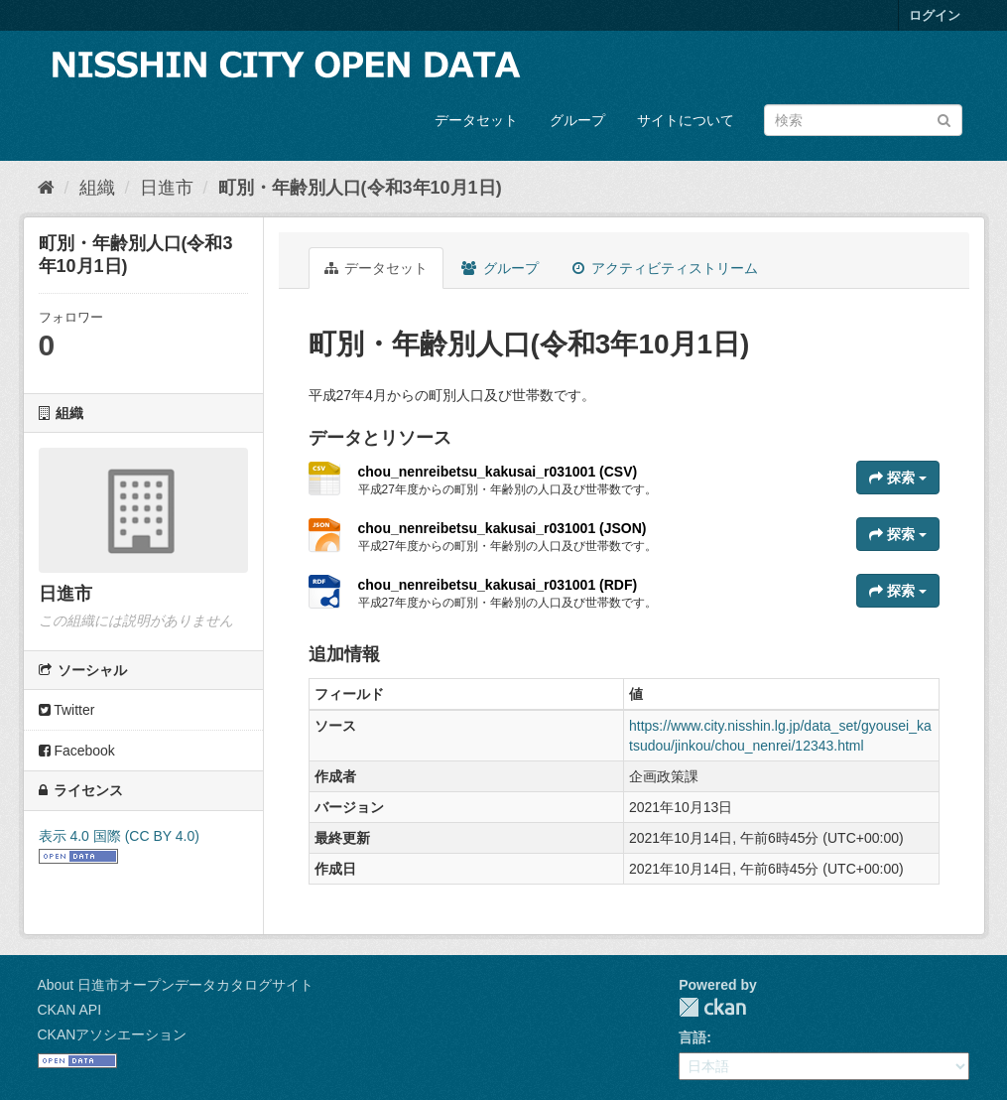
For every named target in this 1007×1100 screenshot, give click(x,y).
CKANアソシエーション (113, 1034)
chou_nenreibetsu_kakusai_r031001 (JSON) (502, 528)
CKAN (712, 1007)
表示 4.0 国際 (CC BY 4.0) (119, 836)
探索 (898, 477)
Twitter (67, 710)
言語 (692, 1037)
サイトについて (685, 120)
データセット (476, 120)
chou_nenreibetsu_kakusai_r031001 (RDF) (498, 585)
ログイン (934, 15)
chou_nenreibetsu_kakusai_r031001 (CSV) (498, 472)
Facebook (77, 750)
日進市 (166, 188)
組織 (97, 188)
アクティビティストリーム (665, 268)
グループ (577, 120)
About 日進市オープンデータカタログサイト (176, 985)
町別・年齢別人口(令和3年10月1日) (360, 188)
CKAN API (70, 1010)
